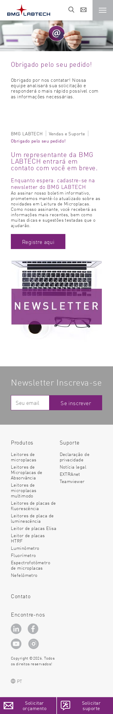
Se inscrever (76, 403)
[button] (103, 10)
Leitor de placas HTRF (28, 538)
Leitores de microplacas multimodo (23, 490)
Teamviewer (72, 481)
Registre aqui (38, 241)
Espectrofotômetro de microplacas (30, 565)
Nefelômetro (24, 575)
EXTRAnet (70, 473)
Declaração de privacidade (74, 457)
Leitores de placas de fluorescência (33, 505)
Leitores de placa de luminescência (32, 518)
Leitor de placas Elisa (33, 528)
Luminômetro (25, 547)
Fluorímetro (23, 555)
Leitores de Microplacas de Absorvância (26, 472)
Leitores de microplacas (23, 457)
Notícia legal (73, 466)
